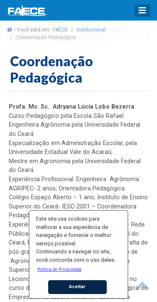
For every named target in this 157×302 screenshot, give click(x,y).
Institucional (91, 30)
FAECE (60, 30)
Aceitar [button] (77, 286)
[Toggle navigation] (142, 10)
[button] (59, 269)
